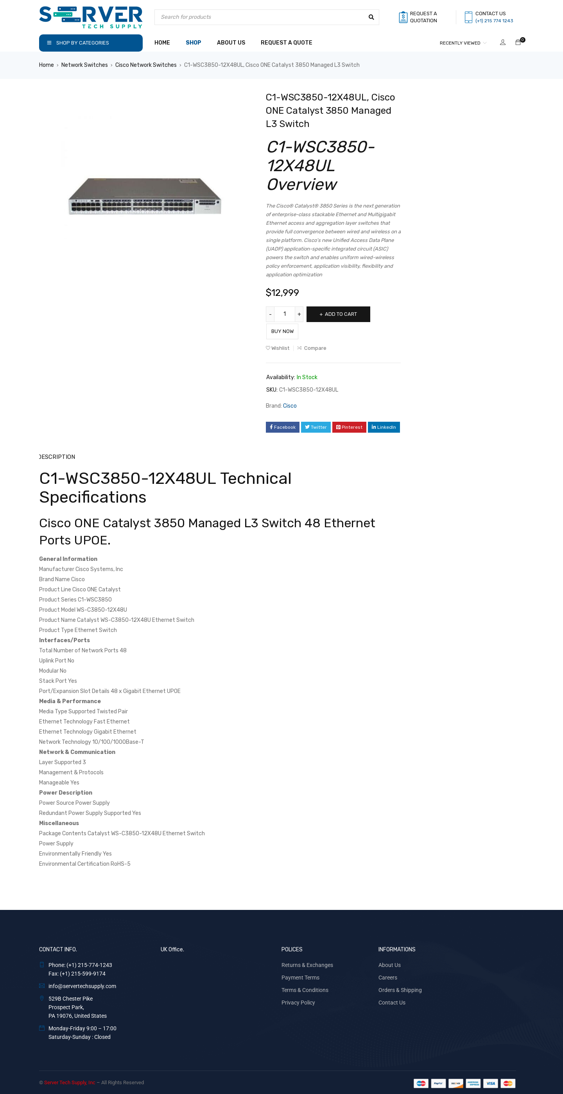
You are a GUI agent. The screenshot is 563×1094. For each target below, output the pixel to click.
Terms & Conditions (305, 988)
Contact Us (391, 1000)
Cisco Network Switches (146, 65)
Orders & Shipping (400, 988)
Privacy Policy (298, 1000)
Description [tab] (56, 455)
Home (46, 65)
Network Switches (84, 65)
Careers (387, 975)
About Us (389, 963)
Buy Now (289, 330)
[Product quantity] (285, 314)
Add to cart (345, 314)
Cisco (290, 404)
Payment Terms (300, 975)
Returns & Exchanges (307, 963)
